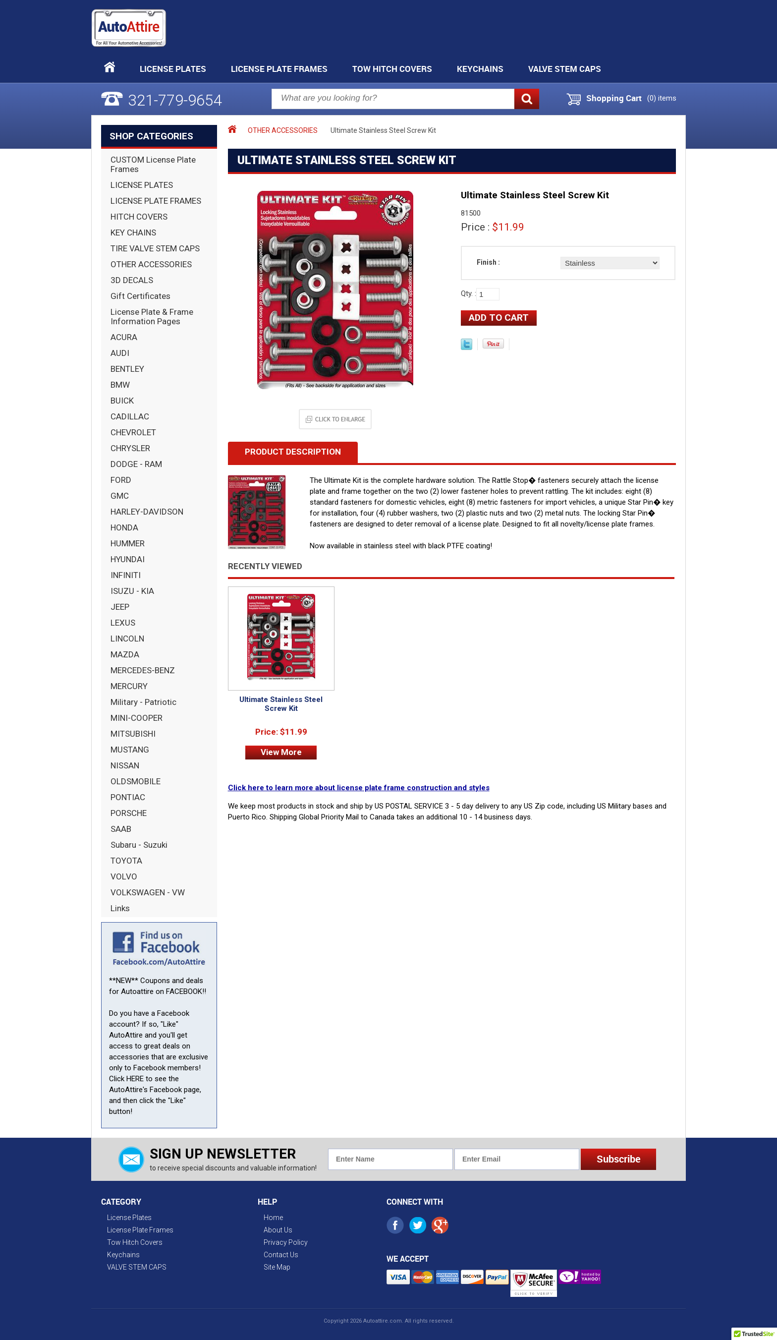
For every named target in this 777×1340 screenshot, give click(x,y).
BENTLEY (127, 369)
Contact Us (281, 1255)
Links (120, 908)
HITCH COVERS (139, 217)
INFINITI (126, 575)
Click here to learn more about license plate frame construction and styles (359, 787)
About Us (278, 1230)
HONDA (124, 527)
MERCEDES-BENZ (143, 670)
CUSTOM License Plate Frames (153, 164)
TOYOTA (126, 861)
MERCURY (129, 686)
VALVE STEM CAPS (564, 68)
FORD (121, 480)
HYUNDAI (128, 559)
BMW (120, 385)
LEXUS (123, 623)
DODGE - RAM (136, 464)
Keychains (480, 68)
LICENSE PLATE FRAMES (156, 201)
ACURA (124, 337)
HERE (135, 1078)
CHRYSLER (130, 448)
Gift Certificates (140, 296)
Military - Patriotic (143, 702)
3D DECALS (132, 280)
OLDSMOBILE (136, 781)
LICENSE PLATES (142, 185)
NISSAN (125, 765)
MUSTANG (130, 750)
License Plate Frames (279, 68)
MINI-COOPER (137, 718)
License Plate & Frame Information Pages (152, 316)
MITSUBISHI (133, 734)
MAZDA (125, 654)
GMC (120, 496)
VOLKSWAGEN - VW (148, 892)
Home (273, 1218)
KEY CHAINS (133, 232)
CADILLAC (130, 416)
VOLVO (124, 876)
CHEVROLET (133, 432)
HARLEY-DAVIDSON (147, 512)
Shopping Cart (614, 98)
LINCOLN (127, 638)
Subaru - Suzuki (139, 845)
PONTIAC (128, 797)
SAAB (121, 829)
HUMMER (128, 543)
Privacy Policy (286, 1242)
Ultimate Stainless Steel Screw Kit (281, 704)
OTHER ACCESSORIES (151, 264)
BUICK (122, 401)
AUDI (120, 353)
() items (661, 98)
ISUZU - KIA (132, 591)
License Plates (173, 68)
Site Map (277, 1267)
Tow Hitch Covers (392, 68)
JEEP (120, 607)
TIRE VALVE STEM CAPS (155, 248)
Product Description (293, 452)
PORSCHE (129, 813)
